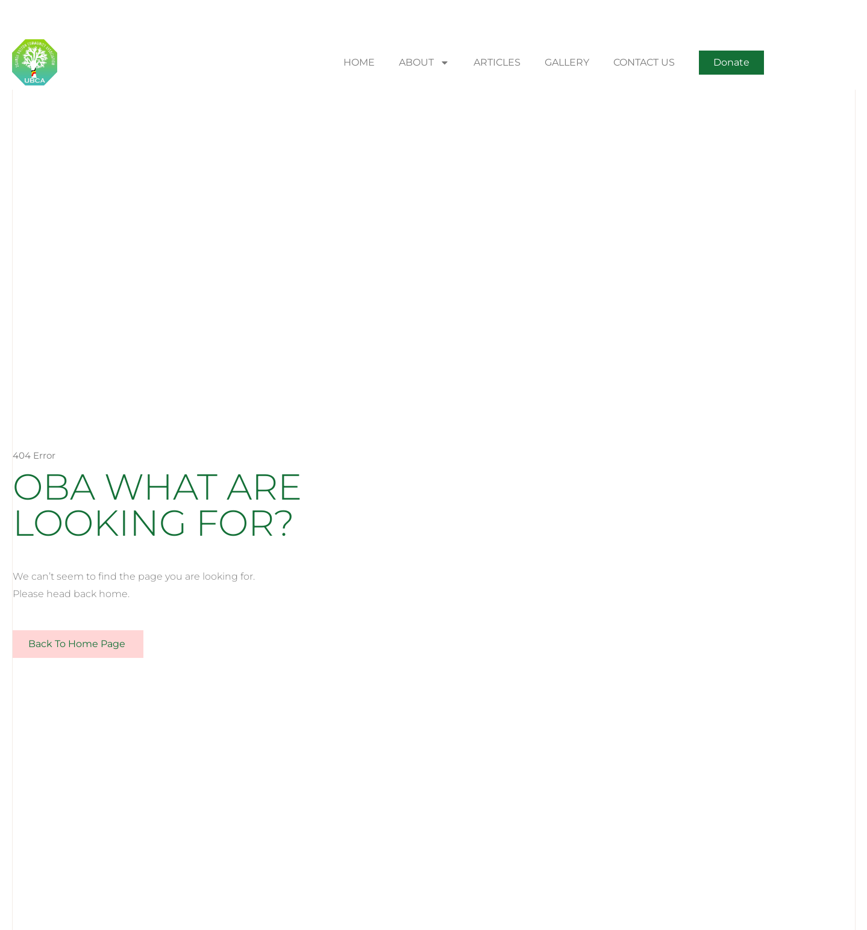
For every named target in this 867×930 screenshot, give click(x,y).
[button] (731, 63)
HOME (359, 62)
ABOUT (424, 62)
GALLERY (567, 62)
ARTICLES (497, 62)
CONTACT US (644, 62)
